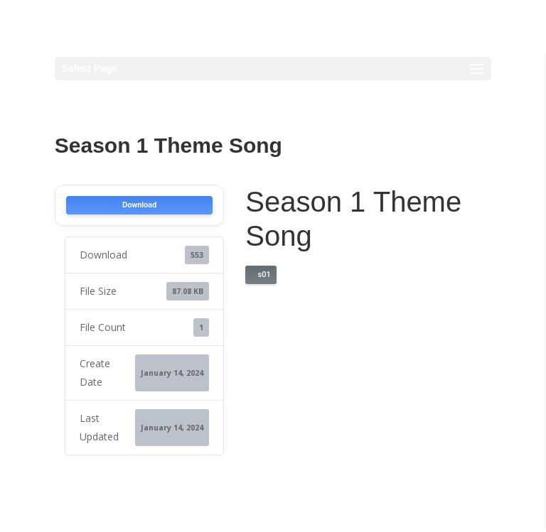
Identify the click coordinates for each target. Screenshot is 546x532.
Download (139, 205)
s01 (262, 274)
